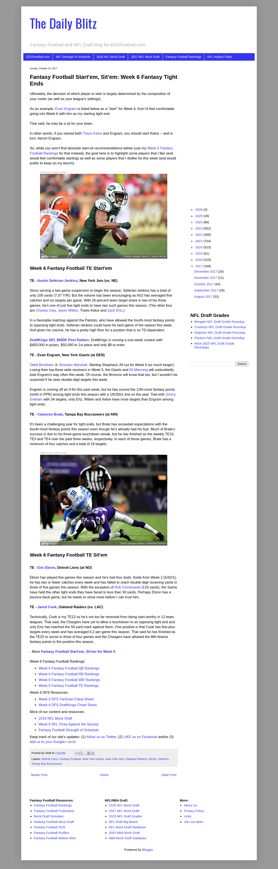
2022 (199, 234)
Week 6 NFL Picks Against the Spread (68, 724)
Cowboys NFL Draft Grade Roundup (220, 327)
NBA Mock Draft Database (127, 838)
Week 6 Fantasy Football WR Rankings (69, 680)
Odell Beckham (42, 365)
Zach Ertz (115, 310)
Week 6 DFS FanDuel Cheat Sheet (66, 699)
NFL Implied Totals (219, 57)
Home (104, 775)
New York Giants (93, 759)
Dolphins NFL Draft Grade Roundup (219, 332)
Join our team (193, 822)
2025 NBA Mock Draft (124, 832)
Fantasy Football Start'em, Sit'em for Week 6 (78, 651)
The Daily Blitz (63, 22)
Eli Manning (138, 370)
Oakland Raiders (136, 759)
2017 (199, 266)
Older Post (168, 775)
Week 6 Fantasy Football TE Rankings (69, 685)
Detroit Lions (50, 759)
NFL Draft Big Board (123, 822)
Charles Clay (46, 310)
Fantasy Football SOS (49, 827)
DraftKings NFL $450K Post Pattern (59, 340)
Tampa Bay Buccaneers (46, 763)
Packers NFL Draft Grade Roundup (219, 338)
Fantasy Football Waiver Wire (55, 838)
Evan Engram (65, 109)
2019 (199, 253)
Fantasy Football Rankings (183, 57)
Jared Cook (47, 607)
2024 (199, 222)
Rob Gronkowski (127, 587)
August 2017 (203, 296)
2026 (199, 209)
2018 (199, 259)
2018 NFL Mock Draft (55, 718)
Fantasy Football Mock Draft (54, 822)
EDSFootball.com (38, 57)
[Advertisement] (219, 131)
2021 (199, 241)
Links (187, 816)
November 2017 (206, 277)
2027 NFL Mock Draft (145, 57)
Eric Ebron (46, 567)
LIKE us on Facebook (140, 737)
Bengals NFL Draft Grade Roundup (219, 321)
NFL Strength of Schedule (73, 57)
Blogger (147, 849)
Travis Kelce (92, 133)
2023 (199, 228)
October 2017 (204, 284)
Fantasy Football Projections (54, 811)
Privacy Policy (194, 811)
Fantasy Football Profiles (51, 832)
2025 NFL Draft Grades (125, 816)
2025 (199, 216)
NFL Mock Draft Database (127, 827)
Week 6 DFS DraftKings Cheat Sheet (68, 705)
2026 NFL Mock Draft (111, 57)
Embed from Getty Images (53, 172)
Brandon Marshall (73, 365)
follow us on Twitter (101, 737)
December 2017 (206, 271)
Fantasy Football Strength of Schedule (69, 730)
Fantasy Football (70, 759)
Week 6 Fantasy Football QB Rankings (69, 668)
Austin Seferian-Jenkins (57, 280)
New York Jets (114, 759)
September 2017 (206, 290)
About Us (190, 805)
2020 (199, 247)
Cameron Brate (50, 414)
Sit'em (152, 759)
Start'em (163, 759)
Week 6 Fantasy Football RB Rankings (69, 674)
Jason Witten (68, 310)
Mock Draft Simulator (49, 816)
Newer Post (39, 775)
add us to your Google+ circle (53, 742)
